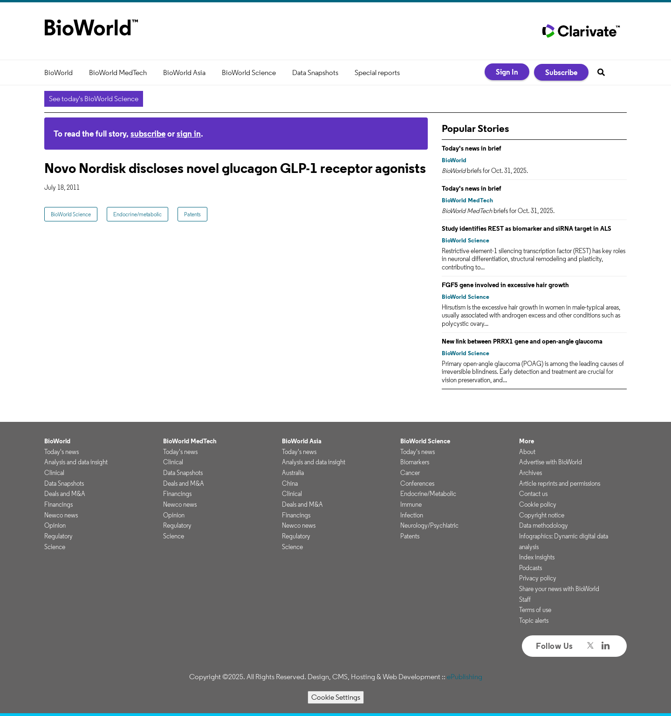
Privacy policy (537, 578)
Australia (293, 472)
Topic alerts (533, 620)
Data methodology (543, 525)
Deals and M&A (64, 493)
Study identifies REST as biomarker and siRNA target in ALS (526, 228)
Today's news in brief (471, 148)
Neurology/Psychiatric (429, 525)
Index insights (537, 557)
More (526, 441)
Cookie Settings (335, 697)
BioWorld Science (249, 72)
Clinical (54, 472)
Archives (530, 472)
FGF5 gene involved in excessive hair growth (505, 285)
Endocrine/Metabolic (428, 493)
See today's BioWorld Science (93, 98)
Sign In (507, 71)
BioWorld (58, 72)
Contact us (533, 493)
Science (54, 547)
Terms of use (535, 610)
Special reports (377, 72)
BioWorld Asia (184, 72)
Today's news (61, 452)
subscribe (147, 133)
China (290, 483)
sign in (189, 133)
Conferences (417, 483)
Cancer (410, 472)
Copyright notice (541, 515)
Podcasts (530, 568)
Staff (525, 599)
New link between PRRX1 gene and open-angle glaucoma (522, 341)
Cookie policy (537, 504)
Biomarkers (414, 462)
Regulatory (58, 536)
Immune (411, 504)
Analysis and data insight (76, 462)
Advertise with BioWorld (550, 462)
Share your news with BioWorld (559, 589)
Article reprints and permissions (559, 483)
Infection (411, 515)
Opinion (55, 525)
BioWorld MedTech (118, 72)
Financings (58, 504)
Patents (192, 214)
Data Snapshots (315, 72)
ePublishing (464, 676)
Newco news (61, 515)
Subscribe (561, 72)
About (527, 452)
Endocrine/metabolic (137, 214)
